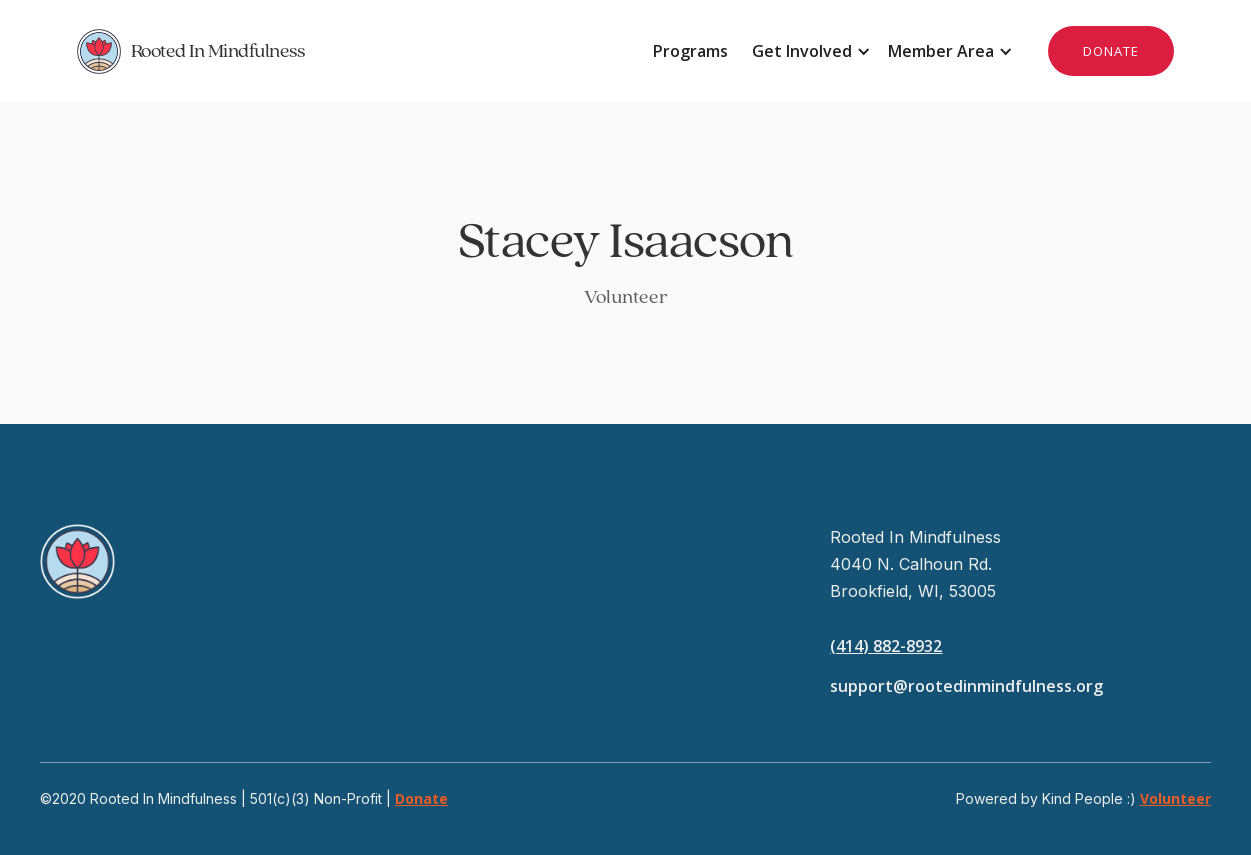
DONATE (1111, 51)
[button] (808, 51)
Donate (421, 798)
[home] (351, 51)
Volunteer (1175, 798)
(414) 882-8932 (886, 646)
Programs (690, 51)
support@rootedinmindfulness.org (966, 686)
